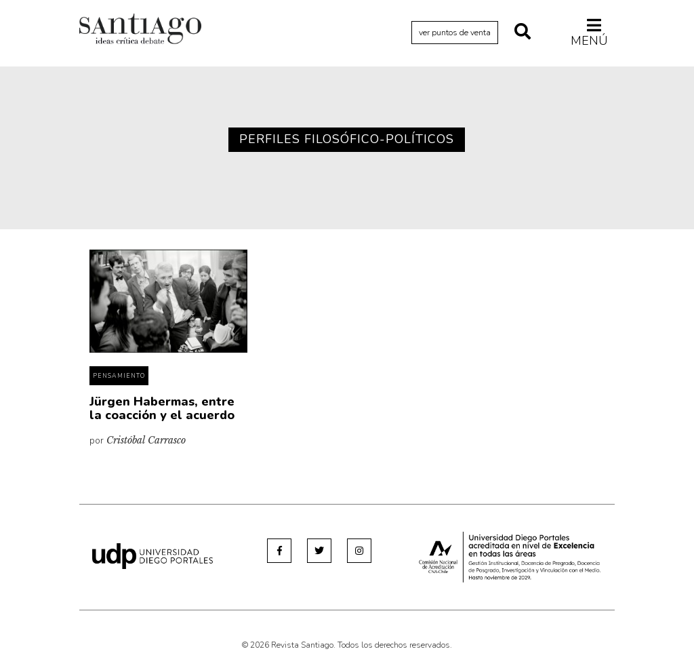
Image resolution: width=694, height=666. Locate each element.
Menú (589, 32)
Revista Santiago (140, 30)
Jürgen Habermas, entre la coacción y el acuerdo (161, 408)
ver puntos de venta (455, 32)
